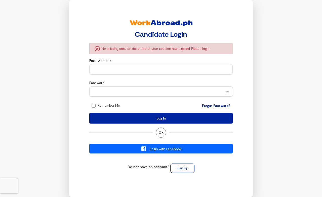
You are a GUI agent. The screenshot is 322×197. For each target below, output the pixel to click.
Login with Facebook (161, 149)
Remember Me (109, 105)
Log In (161, 118)
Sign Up (182, 168)
